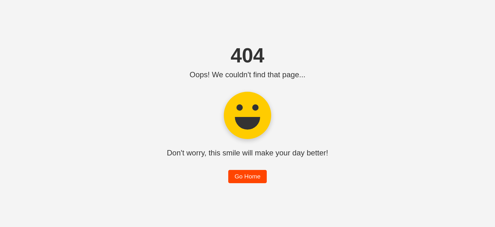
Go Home (247, 176)
